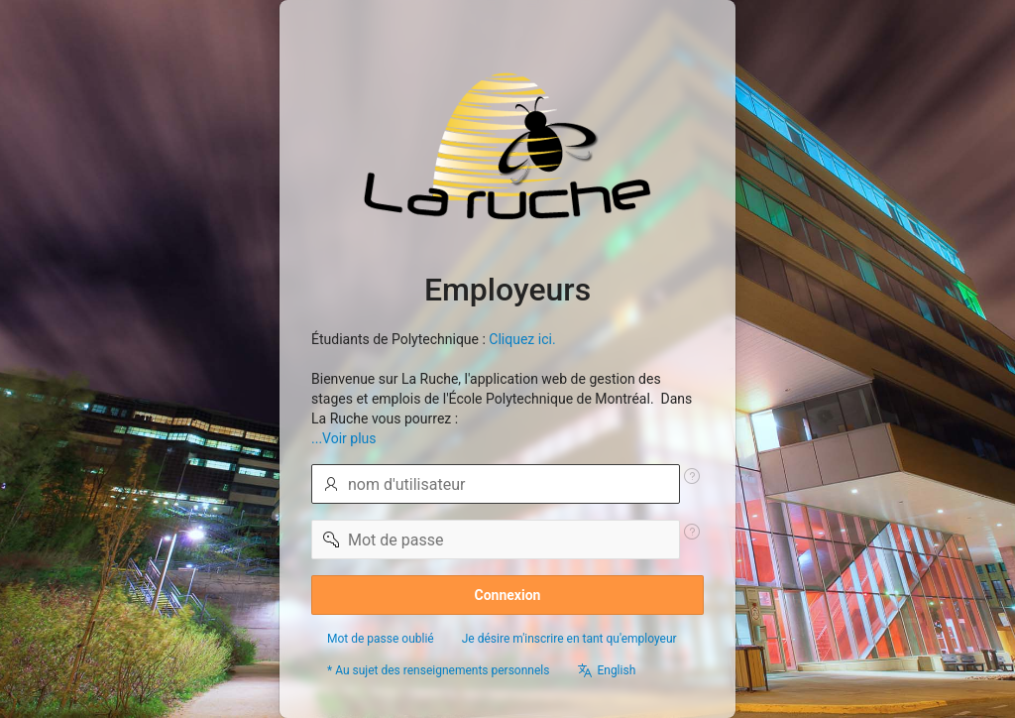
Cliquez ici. (522, 339)
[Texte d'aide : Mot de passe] (692, 531)
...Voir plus (344, 438)
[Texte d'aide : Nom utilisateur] (692, 476)
